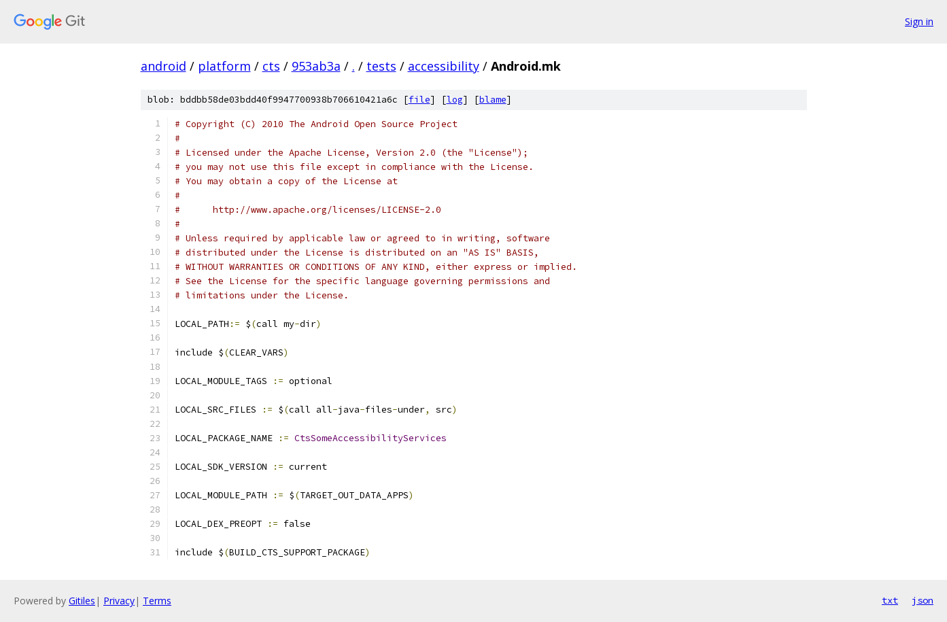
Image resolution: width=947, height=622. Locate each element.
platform (224, 66)
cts (271, 66)
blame (492, 99)
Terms (157, 600)
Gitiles (82, 600)
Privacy (119, 600)
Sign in (919, 21)
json (922, 600)
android (163, 66)
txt (890, 600)
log (455, 99)
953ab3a (316, 66)
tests (381, 66)
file (419, 99)
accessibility (443, 66)
